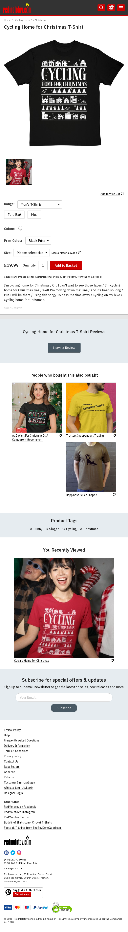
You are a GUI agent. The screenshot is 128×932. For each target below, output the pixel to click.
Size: (8, 253)
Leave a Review (64, 348)
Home (7, 20)
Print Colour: (13, 241)
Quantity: (30, 265)
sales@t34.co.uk (13, 868)
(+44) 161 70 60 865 (15, 859)
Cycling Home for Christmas (30, 20)
